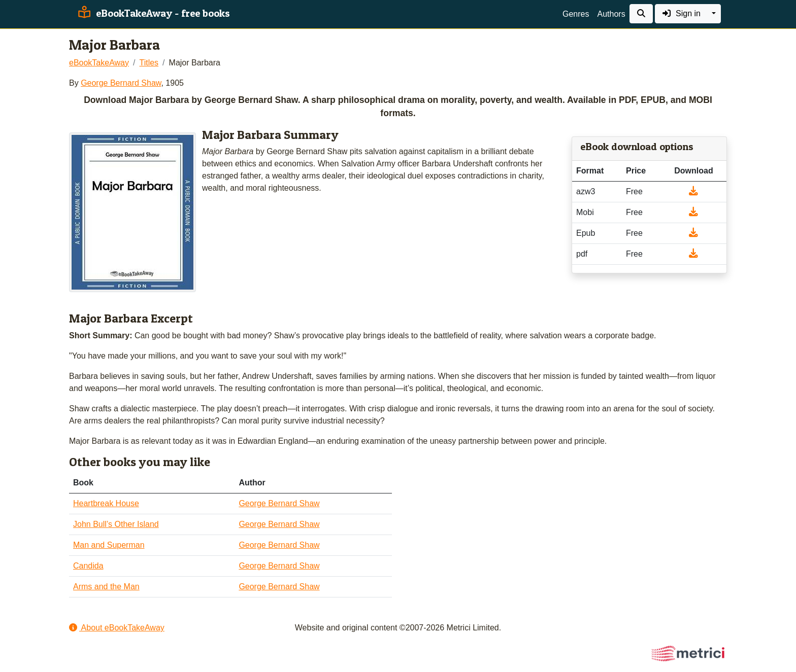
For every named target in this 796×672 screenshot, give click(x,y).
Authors (611, 14)
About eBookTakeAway (116, 627)
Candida (88, 565)
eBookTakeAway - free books (152, 13)
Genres (575, 14)
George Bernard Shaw (121, 83)
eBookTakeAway (99, 62)
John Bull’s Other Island (116, 524)
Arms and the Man (106, 586)
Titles (148, 62)
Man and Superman (109, 545)
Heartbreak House (106, 503)
